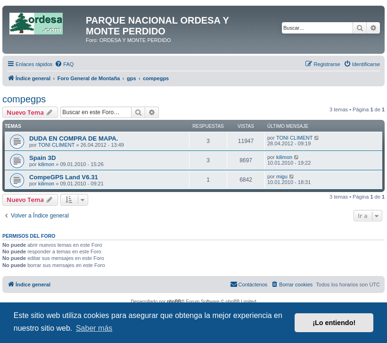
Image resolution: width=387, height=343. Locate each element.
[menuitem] (64, 64)
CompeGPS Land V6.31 (63, 177)
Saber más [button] (94, 328)
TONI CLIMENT (56, 145)
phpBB (174, 301)
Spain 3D (42, 157)
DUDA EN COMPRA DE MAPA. (73, 138)
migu (282, 176)
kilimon (46, 164)
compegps (24, 99)
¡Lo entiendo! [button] (334, 322)
